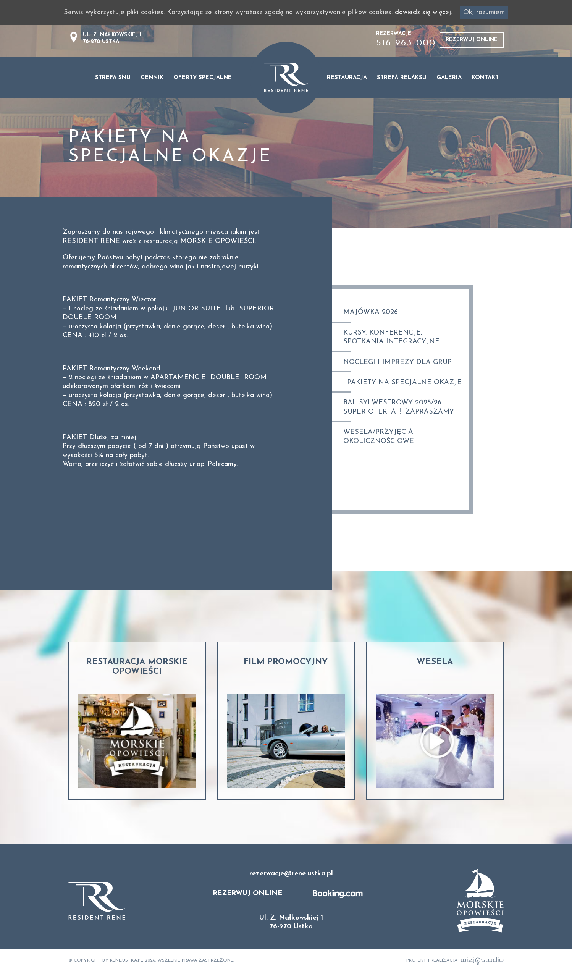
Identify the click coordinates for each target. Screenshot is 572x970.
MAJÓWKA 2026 (370, 312)
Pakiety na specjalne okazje (404, 382)
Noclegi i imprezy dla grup (397, 362)
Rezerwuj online (472, 40)
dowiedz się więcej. (423, 12)
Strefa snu (113, 78)
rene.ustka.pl (126, 960)
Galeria (449, 78)
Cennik (152, 78)
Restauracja (347, 78)
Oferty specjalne (202, 78)
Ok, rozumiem (484, 12)
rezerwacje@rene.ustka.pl (291, 873)
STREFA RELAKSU (402, 78)
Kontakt (485, 78)
